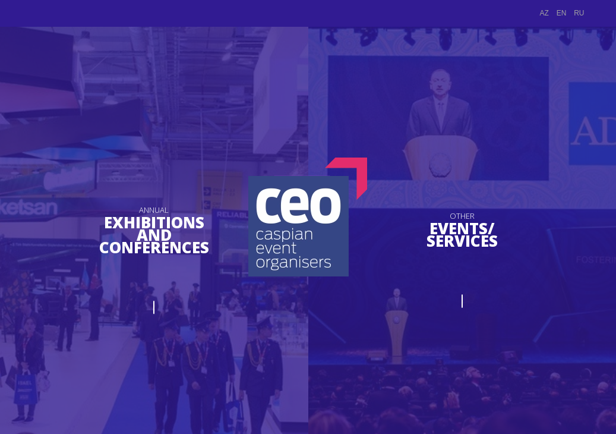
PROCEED (154, 299)
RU (579, 13)
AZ (544, 13)
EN (562, 13)
